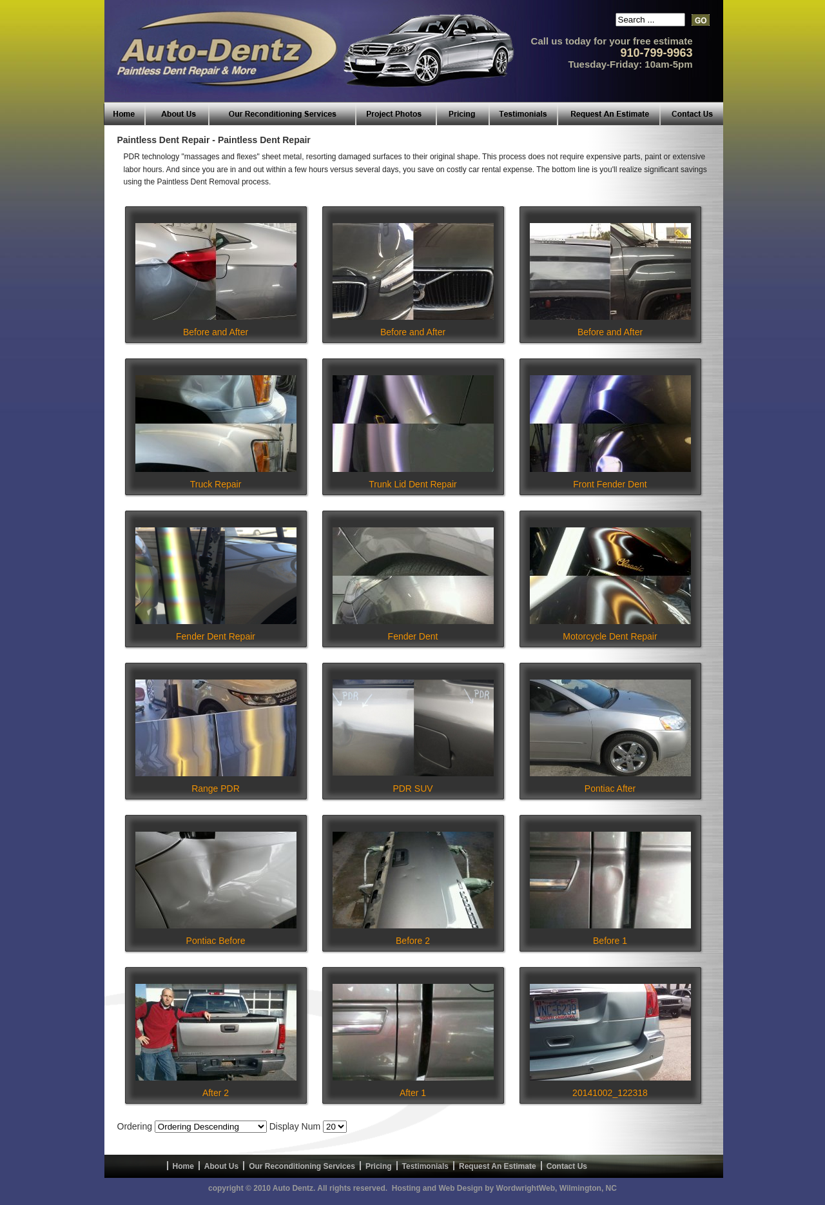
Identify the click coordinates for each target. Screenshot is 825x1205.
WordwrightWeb (526, 1188)
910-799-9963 (656, 52)
